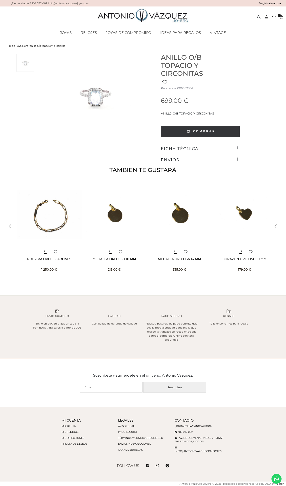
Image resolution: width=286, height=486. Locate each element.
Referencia (168, 88)
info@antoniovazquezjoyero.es (198, 451)
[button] (11, 226)
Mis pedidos (69, 431)
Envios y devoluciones (134, 443)
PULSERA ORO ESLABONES (49, 259)
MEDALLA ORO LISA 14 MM (179, 259)
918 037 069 (184, 431)
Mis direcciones (72, 437)
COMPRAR (200, 131)
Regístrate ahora (270, 3)
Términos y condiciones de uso (140, 437)
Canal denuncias (130, 449)
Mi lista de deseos (74, 443)
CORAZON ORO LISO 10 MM (245, 259)
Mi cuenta (68, 426)
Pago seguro (127, 431)
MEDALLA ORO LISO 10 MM (114, 259)
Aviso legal (126, 426)
